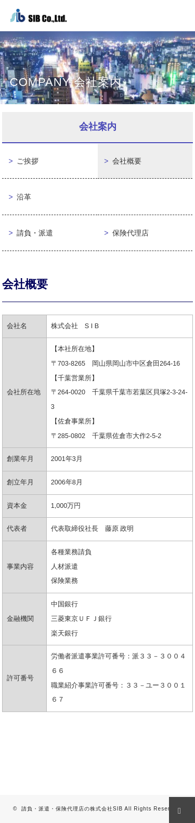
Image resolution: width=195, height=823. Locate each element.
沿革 (19, 197)
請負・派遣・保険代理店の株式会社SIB (72, 809)
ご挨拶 (23, 161)
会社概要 (122, 161)
